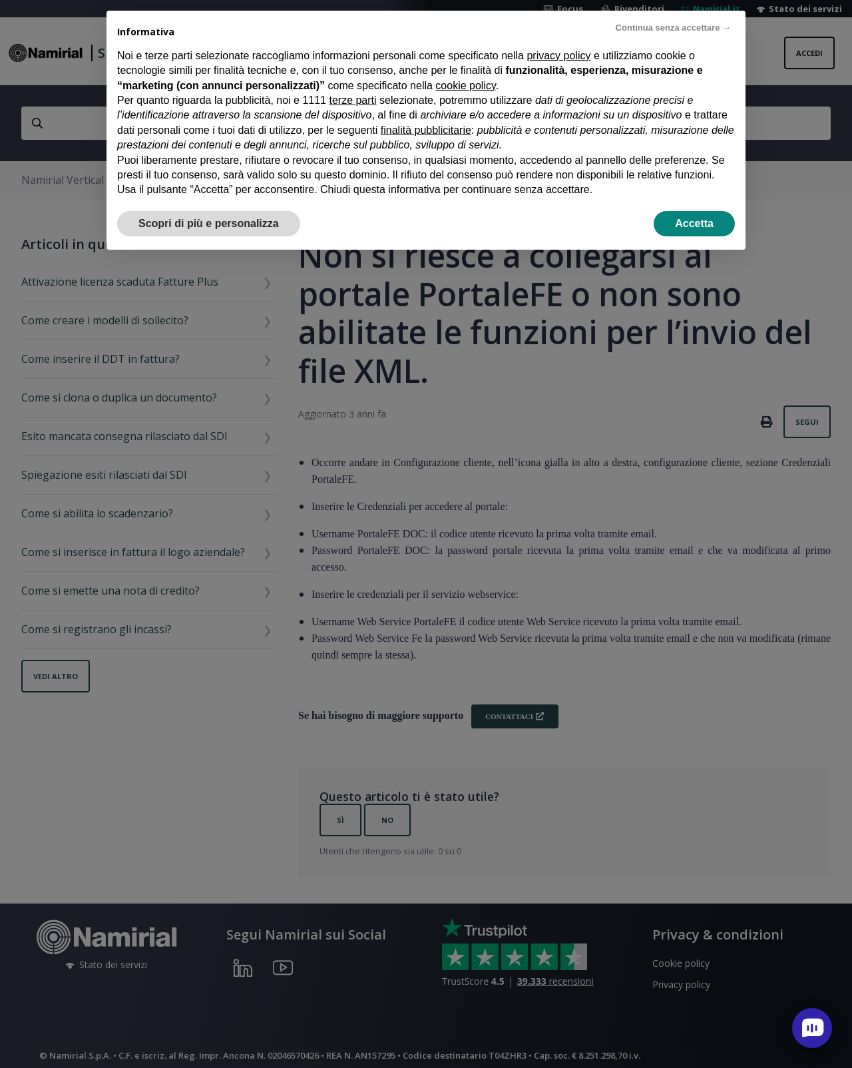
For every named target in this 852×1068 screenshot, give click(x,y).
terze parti (352, 87)
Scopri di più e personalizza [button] (208, 209)
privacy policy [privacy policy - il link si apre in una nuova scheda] (558, 41)
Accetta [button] (694, 209)
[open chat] (812, 1028)
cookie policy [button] (465, 71)
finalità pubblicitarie (426, 116)
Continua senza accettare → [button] (673, 14)
